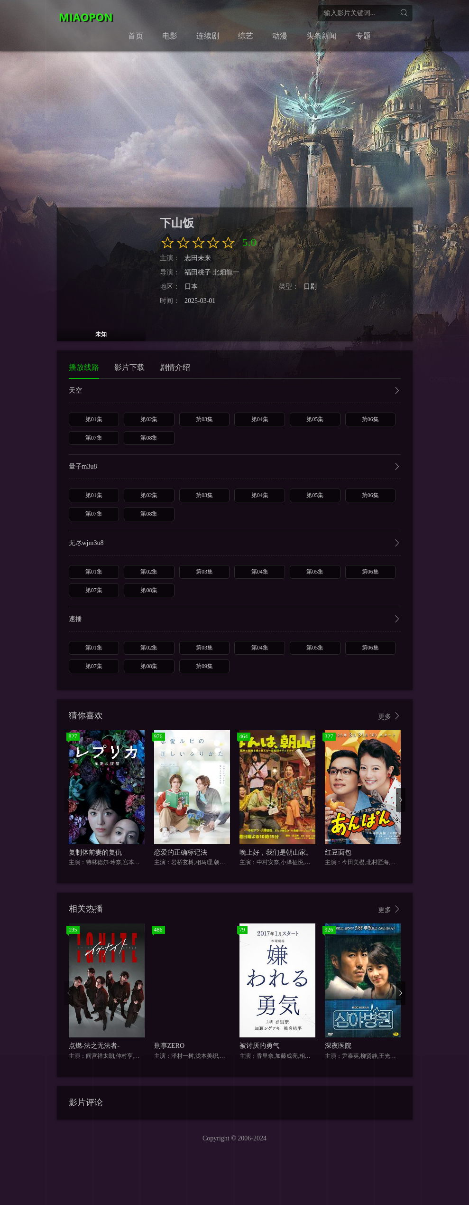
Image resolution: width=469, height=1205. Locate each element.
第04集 (259, 419)
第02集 (148, 419)
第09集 (204, 666)
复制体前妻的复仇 (95, 852)
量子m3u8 (235, 467)
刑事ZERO (169, 1045)
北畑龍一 (226, 272)
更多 (389, 716)
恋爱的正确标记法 (180, 852)
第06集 (370, 419)
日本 (191, 286)
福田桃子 (197, 272)
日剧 (310, 286)
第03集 (204, 419)
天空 (235, 391)
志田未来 (197, 258)
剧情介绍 (175, 367)
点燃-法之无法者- (94, 1045)
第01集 (93, 419)
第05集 (314, 419)
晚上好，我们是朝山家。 (276, 852)
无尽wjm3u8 (235, 543)
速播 (235, 619)
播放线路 (84, 367)
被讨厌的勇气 (259, 1045)
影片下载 (129, 367)
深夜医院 (338, 1045)
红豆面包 (338, 852)
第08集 (148, 437)
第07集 (93, 437)
